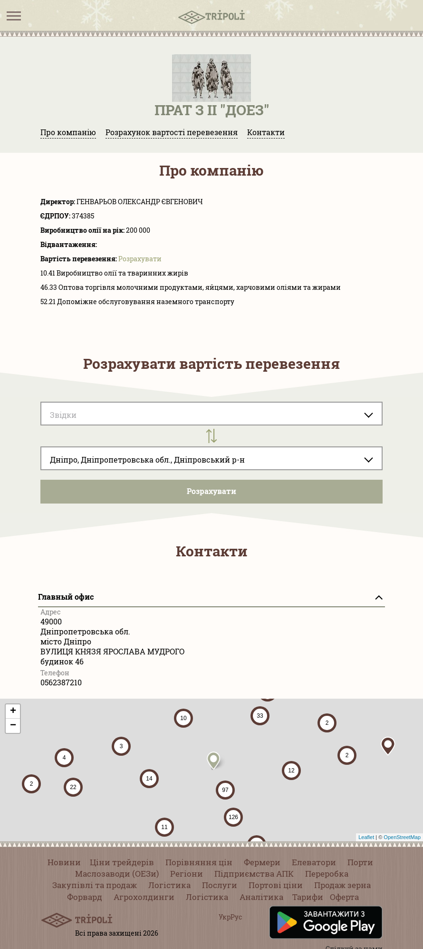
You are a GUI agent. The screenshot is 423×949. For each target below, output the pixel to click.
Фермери (262, 862)
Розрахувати (140, 258)
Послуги (219, 885)
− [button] (13, 726)
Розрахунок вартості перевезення (172, 132)
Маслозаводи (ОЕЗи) (117, 873)
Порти (360, 862)
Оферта (344, 896)
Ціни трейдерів (122, 862)
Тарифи (307, 896)
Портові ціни (276, 885)
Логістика (169, 885)
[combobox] (211, 458)
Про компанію (68, 132)
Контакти (266, 132)
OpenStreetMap (402, 837)
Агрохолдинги (144, 896)
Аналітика (261, 896)
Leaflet (366, 837)
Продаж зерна (342, 885)
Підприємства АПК (254, 873)
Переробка (326, 873)
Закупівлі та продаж (94, 885)
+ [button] (13, 711)
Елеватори (314, 862)
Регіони (186, 873)
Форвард (84, 896)
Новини (64, 862)
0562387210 (61, 682)
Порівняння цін (198, 862)
